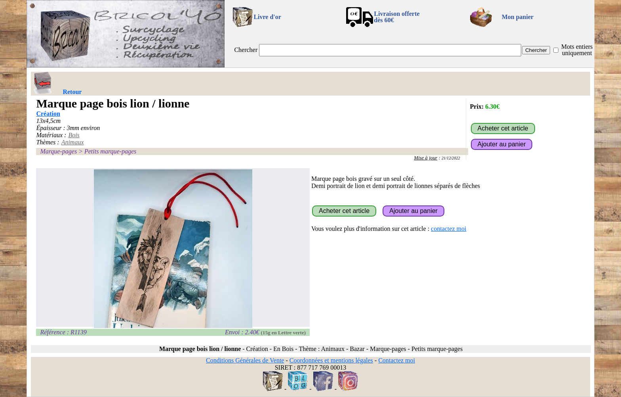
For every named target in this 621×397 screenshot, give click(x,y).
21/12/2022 (451, 158)
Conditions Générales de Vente (245, 360)
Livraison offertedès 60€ (396, 16)
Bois (73, 135)
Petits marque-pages (110, 151)
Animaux (72, 142)
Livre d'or (267, 16)
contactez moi (448, 228)
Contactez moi (396, 360)
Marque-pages (58, 151)
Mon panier (517, 16)
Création (48, 113)
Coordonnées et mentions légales (331, 360)
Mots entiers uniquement (577, 49)
